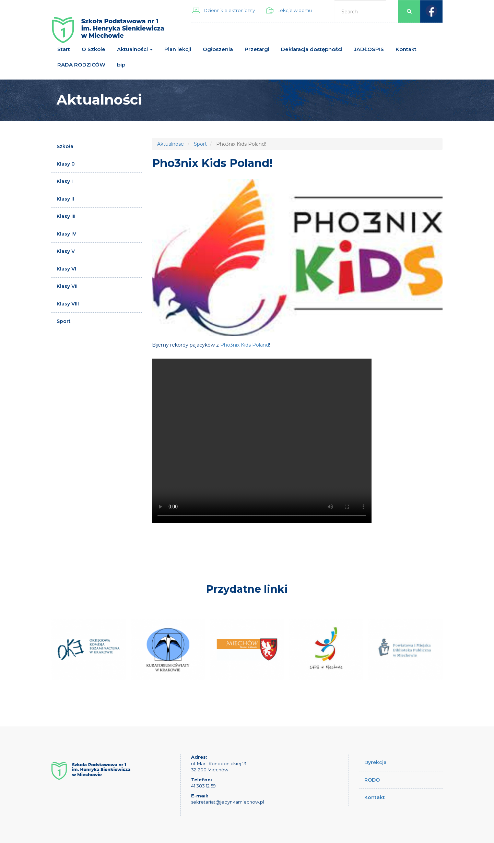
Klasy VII (67, 286)
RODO (372, 780)
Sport (64, 321)
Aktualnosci (171, 144)
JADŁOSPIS (369, 49)
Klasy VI (66, 269)
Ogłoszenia (218, 49)
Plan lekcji (177, 49)
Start (63, 49)
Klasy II (65, 199)
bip (121, 64)
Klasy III (66, 216)
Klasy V (66, 251)
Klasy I (65, 181)
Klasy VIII (68, 304)
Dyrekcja (375, 762)
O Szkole (93, 49)
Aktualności (135, 49)
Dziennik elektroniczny (229, 10)
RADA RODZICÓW (81, 64)
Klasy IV (66, 234)
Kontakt (406, 49)
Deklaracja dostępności (311, 49)
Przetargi (257, 49)
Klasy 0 (66, 164)
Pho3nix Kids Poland (244, 345)
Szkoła (65, 146)
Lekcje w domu (295, 10)
